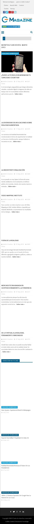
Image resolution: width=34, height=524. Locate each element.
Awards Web (13, 5)
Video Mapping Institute (11, 196)
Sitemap (12, 8)
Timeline (6, 8)
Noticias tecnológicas (8, 2)
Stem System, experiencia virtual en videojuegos (16, 410)
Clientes (6, 5)
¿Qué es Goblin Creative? (23, 2)
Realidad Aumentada (10, 53)
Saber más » (19, 94)
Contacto (21, 5)
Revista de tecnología (10, 435)
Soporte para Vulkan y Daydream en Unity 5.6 (15, 438)
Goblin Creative (8, 81)
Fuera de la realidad (10, 240)
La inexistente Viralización (13, 170)
